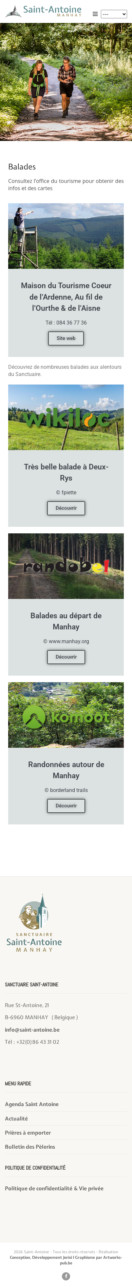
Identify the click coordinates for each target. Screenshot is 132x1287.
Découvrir (66, 508)
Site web (66, 338)
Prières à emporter (28, 1132)
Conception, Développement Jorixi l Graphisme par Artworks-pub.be (66, 1260)
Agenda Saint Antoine (32, 1104)
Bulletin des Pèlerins (30, 1146)
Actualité (16, 1118)
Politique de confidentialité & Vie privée (54, 1188)
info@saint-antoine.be (32, 1029)
